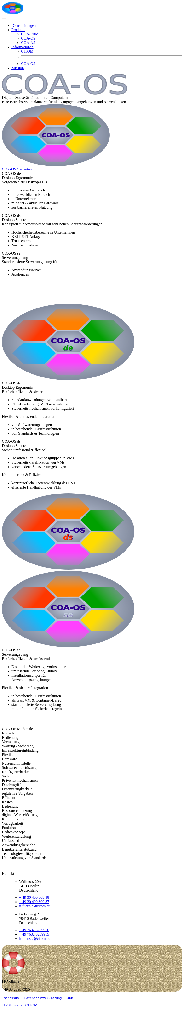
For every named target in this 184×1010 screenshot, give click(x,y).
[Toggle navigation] (4, 18)
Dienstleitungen (24, 25)
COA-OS (28, 38)
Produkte (18, 30)
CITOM (27, 51)
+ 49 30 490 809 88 (34, 897)
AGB (70, 998)
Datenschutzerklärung (43, 998)
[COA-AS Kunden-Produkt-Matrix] (17, 169)
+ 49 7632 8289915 (34, 934)
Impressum (10, 998)
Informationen (23, 47)
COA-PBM (30, 34)
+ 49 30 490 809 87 (34, 902)
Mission (18, 68)
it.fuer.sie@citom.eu (34, 906)
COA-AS (28, 43)
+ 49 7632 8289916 (34, 930)
